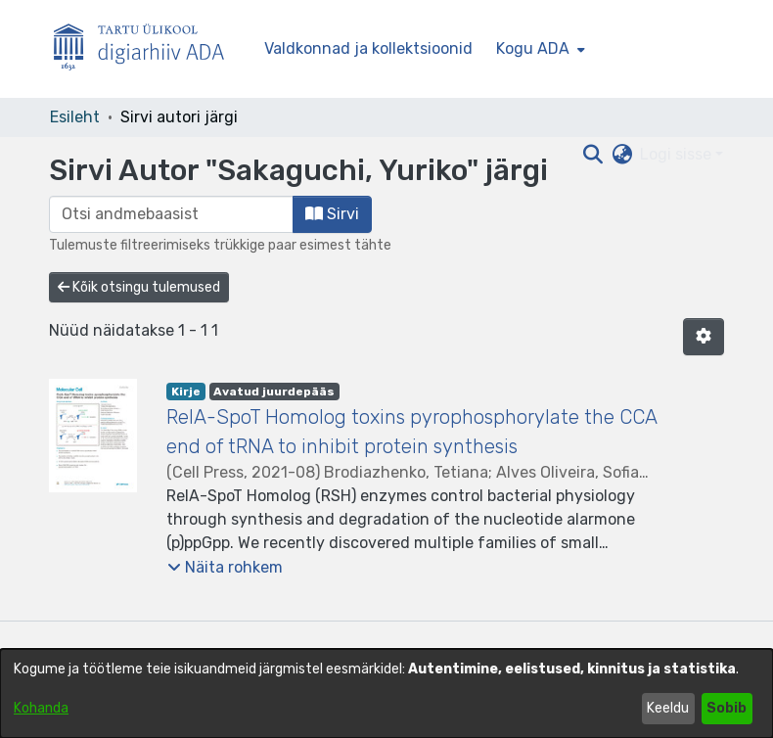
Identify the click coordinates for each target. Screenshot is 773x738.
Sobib (726, 708)
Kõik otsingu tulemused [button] (139, 287)
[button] (703, 336)
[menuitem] (538, 49)
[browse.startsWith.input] (171, 214)
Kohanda (41, 708)
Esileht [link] (75, 117)
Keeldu (668, 708)
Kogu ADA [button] (532, 48)
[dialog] (386, 693)
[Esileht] (147, 49)
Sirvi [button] (332, 214)
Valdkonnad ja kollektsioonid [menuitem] (368, 48)
